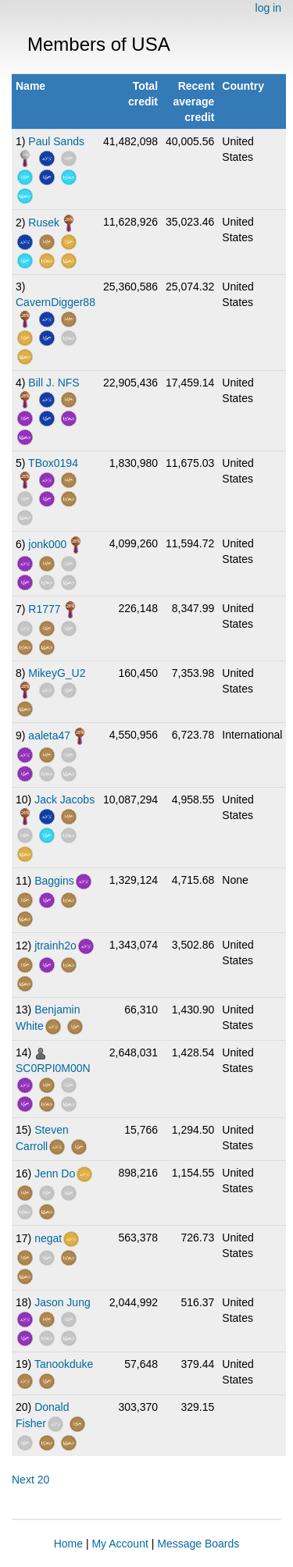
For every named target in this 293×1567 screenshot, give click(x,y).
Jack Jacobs (64, 799)
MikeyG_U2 (56, 673)
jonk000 (47, 544)
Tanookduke (64, 1364)
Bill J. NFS (53, 382)
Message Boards (198, 1543)
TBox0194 (53, 463)
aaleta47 (49, 735)
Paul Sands (56, 141)
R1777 (44, 609)
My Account (119, 1543)
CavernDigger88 (55, 302)
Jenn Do (54, 1173)
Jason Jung (62, 1302)
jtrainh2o (55, 945)
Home (68, 1543)
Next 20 (30, 1479)
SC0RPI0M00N (53, 1068)
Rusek (43, 222)
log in (268, 8)
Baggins (54, 880)
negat (48, 1238)
